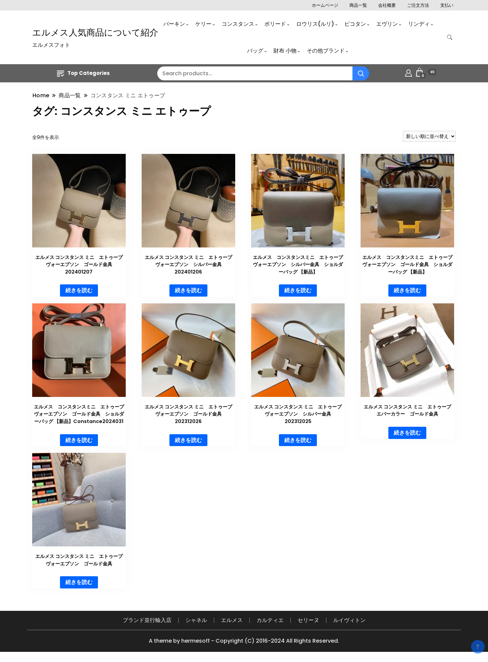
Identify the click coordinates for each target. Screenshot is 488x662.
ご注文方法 (418, 5)
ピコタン (355, 24)
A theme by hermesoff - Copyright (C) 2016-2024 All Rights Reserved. (244, 641)
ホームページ (325, 5)
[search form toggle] (450, 37)
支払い (446, 5)
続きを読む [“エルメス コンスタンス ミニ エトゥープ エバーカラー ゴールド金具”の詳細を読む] (407, 433)
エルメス (232, 620)
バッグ (255, 51)
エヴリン (387, 24)
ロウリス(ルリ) (315, 24)
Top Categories (83, 73)
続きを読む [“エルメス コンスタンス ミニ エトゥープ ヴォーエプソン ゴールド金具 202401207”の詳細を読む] (79, 290)
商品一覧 (358, 5)
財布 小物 (285, 51)
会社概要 (387, 5)
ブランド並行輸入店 (147, 620)
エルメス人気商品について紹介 (95, 32)
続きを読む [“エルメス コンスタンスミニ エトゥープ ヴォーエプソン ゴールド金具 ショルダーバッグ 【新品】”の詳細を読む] (407, 290)
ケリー (203, 24)
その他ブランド (326, 51)
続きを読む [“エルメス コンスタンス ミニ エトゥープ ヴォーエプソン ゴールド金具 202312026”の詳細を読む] (188, 440)
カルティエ (270, 620)
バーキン (174, 24)
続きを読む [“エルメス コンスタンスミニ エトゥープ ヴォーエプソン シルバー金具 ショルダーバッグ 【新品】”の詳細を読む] (297, 290)
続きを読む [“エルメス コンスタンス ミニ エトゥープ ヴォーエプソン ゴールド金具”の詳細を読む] (79, 582)
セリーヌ (308, 620)
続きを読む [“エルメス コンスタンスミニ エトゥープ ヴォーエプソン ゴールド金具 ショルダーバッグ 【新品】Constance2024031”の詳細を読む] (79, 440)
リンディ (419, 24)
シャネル (196, 620)
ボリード (275, 24)
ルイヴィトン (349, 620)
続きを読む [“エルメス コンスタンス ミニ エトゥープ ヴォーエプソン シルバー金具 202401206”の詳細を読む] (188, 290)
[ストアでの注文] (429, 136)
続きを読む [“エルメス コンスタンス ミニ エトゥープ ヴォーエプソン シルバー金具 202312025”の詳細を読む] (297, 440)
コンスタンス (238, 24)
